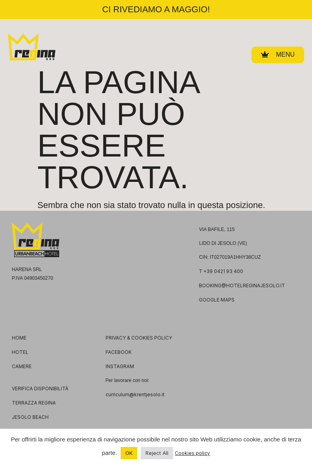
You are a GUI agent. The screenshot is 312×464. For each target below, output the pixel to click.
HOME (19, 338)
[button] (277, 53)
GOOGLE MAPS (216, 300)
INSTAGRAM (120, 366)
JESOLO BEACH (30, 417)
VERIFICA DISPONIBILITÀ (40, 388)
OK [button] (128, 453)
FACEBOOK (119, 352)
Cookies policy (192, 453)
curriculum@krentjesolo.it (135, 394)
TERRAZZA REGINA (34, 403)
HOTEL (20, 352)
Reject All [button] (157, 453)
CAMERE (22, 366)
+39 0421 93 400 (223, 271)
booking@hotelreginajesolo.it (242, 285)
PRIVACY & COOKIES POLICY (139, 338)
